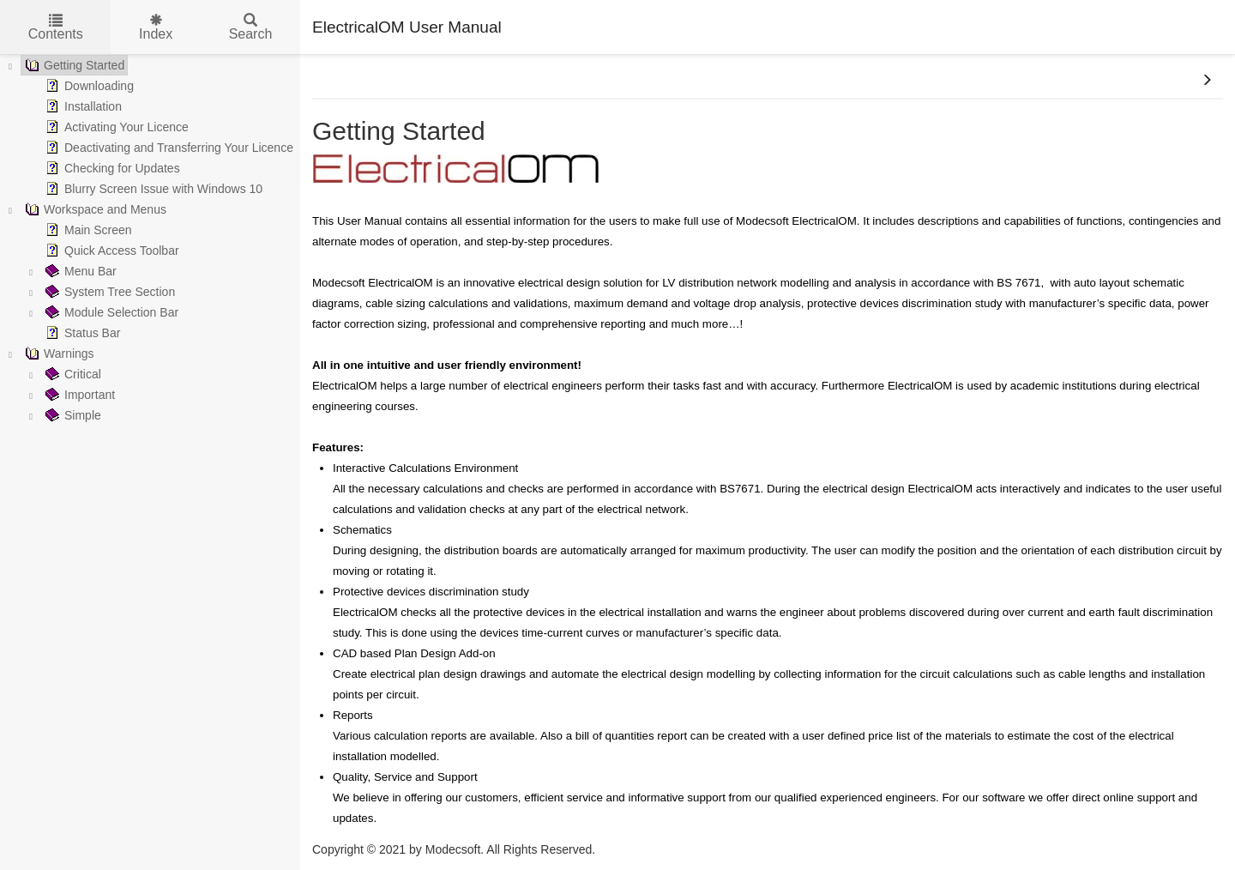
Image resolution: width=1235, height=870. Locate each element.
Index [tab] (155, 27)
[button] (1206, 80)
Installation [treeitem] (82, 106)
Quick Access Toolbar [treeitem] (110, 250)
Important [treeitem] (78, 394)
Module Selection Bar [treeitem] (110, 312)
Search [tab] (251, 27)
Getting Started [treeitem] (72, 65)
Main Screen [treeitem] (87, 230)
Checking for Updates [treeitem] (111, 168)
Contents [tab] (55, 27)
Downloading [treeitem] (88, 86)
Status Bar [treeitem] (81, 333)
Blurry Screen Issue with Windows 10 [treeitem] (152, 188)
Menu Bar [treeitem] (79, 271)
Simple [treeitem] (71, 415)
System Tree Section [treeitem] (108, 291)
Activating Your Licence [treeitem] (115, 127)
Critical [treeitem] (71, 374)
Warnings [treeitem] (57, 353)
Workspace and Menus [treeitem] (93, 209)
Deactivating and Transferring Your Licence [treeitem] (167, 147)
